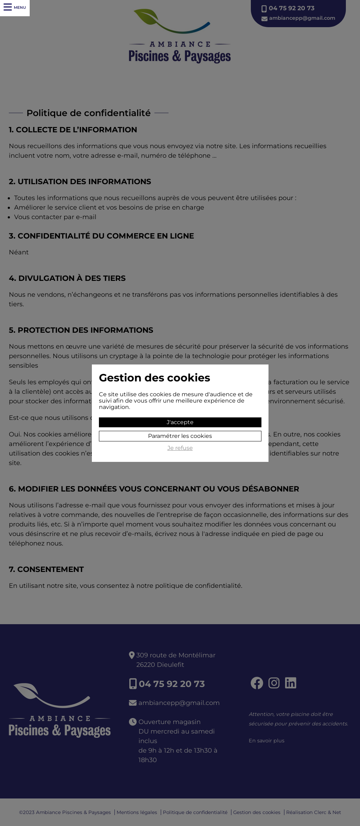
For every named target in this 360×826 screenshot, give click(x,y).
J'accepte (180, 422)
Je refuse (180, 448)
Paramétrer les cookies (180, 436)
